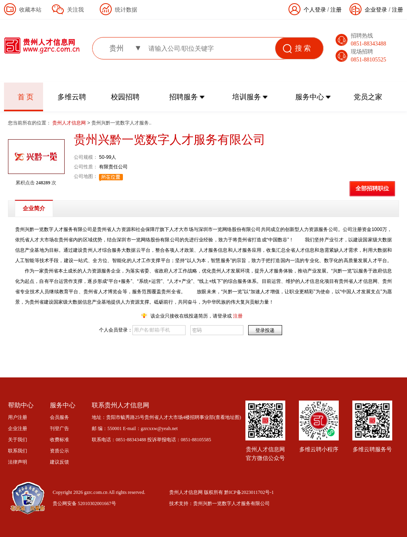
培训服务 (246, 97)
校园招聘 (125, 97)
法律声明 (17, 462)
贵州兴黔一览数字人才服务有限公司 (231, 503)
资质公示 (59, 451)
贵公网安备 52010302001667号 (84, 503)
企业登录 (376, 9)
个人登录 (315, 9)
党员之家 (368, 97)
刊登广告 (59, 428)
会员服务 (59, 417)
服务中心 (309, 97)
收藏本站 (30, 9)
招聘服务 (183, 97)
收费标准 (59, 439)
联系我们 (17, 451)
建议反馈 (59, 462)
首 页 (26, 97)
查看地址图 (227, 417)
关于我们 (17, 439)
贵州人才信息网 (69, 123)
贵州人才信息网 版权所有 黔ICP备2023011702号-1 (221, 492)
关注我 (75, 9)
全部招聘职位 (372, 189)
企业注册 (17, 428)
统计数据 (126, 9)
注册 (397, 9)
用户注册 (17, 417)
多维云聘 (71, 97)
